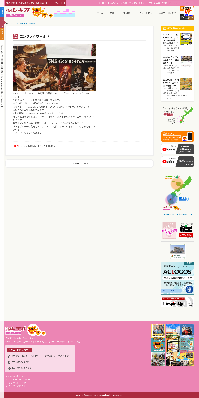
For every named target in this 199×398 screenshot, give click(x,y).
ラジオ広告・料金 (158, 2)
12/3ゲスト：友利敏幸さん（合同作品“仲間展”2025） (171, 83)
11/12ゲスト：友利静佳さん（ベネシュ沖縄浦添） (171, 37)
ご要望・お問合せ (17, 386)
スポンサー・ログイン (182, 2)
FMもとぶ (2, 35)
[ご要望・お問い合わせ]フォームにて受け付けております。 (41, 356)
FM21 (2, 12)
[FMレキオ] (176, 214)
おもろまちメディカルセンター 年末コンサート (171, 60)
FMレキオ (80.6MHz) (47, 146)
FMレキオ (2, 23)
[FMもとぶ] (187, 214)
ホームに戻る (81, 163)
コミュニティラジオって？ (134, 2)
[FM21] (167, 214)
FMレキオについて (108, 2)
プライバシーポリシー (19, 379)
